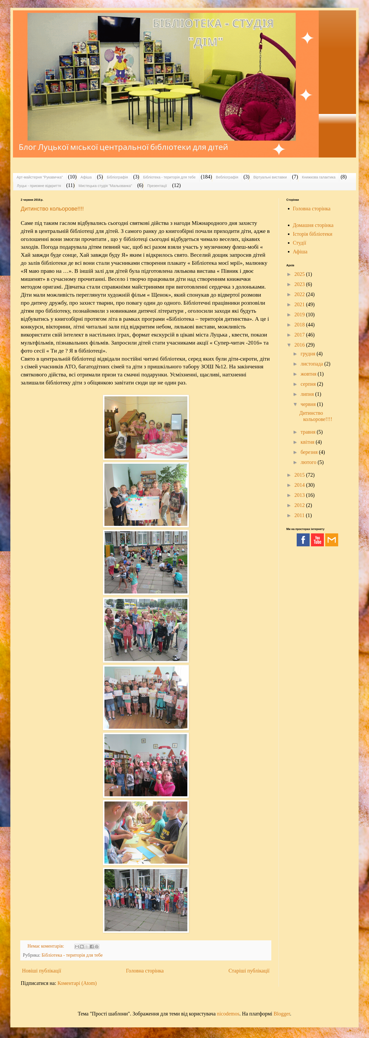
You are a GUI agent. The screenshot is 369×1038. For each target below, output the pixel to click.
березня (310, 452)
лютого (309, 462)
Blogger (282, 1013)
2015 (300, 475)
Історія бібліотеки (312, 234)
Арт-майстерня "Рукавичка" (40, 177)
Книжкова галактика (318, 177)
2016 (300, 345)
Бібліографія (117, 177)
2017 (300, 335)
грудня (309, 353)
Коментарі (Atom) (77, 983)
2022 (300, 294)
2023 (300, 284)
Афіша (86, 177)
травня (309, 432)
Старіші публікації (249, 970)
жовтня (309, 374)
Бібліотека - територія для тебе (169, 177)
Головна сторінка (145, 970)
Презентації (157, 186)
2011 (300, 515)
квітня (308, 442)
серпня (309, 384)
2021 (300, 304)
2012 (300, 505)
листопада (312, 364)
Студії (299, 243)
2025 (300, 274)
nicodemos (228, 1013)
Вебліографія (227, 177)
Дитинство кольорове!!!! (52, 208)
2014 (300, 485)
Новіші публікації (41, 970)
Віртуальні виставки (270, 177)
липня (308, 394)
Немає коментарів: (46, 946)
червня (309, 404)
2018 (300, 324)
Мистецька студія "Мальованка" (105, 186)
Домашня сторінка (313, 225)
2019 (300, 314)
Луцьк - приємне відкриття (39, 186)
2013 (300, 495)
